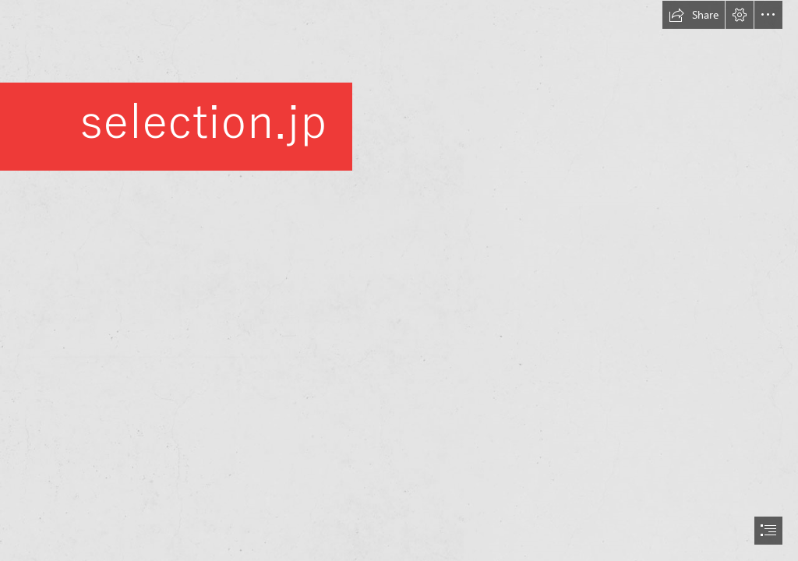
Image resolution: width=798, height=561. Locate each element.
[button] (693, 15)
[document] (399, 280)
